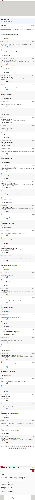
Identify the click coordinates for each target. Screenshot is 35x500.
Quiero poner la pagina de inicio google (8, 363)
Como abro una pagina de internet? (7, 142)
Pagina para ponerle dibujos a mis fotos (8, 355)
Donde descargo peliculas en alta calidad (8, 183)
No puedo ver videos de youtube (6, 68)
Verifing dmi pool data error (6, 346)
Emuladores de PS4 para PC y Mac (6, 487)
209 (13, 448)
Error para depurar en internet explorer (8, 371)
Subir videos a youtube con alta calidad (8, 316)
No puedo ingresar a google (6, 239)
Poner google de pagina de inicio (6, 150)
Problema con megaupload (5, 43)
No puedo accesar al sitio (5, 232)
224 (21, 448)
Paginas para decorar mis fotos (6, 60)
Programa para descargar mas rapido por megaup (10, 34)
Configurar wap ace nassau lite (6, 158)
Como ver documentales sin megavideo (8, 274)
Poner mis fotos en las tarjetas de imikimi (8, 413)
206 (30, 446)
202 (22, 446)
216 (17, 448)
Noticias (2, 469)
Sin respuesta (17, 29)
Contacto (25, 495)
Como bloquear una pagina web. (6, 110)
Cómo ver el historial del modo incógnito (7, 484)
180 (16, 446)
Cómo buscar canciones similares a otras (7, 485)
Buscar (32, 25)
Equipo (10, 495)
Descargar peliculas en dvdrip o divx (7, 307)
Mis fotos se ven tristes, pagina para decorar (9, 387)
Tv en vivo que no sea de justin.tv (6, 207)
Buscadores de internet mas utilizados (7, 119)
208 (11, 448)
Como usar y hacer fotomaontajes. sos (8, 339)
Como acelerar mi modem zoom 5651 (7, 77)
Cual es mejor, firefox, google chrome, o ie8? (9, 430)
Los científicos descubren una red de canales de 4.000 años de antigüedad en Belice (14, 480)
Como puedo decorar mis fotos (6, 134)
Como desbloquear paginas (5, 396)
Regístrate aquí (7, 495)
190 (18, 446)
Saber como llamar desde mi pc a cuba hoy (8, 215)
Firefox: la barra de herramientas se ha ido (8, 438)
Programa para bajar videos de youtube (8, 331)
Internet (7, 17)
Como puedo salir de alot (5, 323)
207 (9, 448)
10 (6, 446)
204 (26, 446)
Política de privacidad (21, 495)
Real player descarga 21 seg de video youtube (9, 167)
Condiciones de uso (14, 495)
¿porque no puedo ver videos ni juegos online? (9, 281)
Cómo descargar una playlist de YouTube (7, 491)
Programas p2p (3, 422)
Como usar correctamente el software (7, 127)
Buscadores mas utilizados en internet (7, 103)
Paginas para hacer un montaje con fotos (8, 380)
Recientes (6, 29)
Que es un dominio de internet (6, 199)
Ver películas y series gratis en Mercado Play (8, 488)
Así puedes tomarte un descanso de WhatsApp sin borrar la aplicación (12, 478)
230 (25, 448)
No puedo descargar (4, 290)
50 (10, 446)
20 (8, 446)
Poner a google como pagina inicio (7, 265)
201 (20, 446)
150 (14, 446)
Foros (4, 17)
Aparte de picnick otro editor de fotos (7, 223)
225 (23, 448)
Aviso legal (28, 495)
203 (24, 446)
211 (15, 448)
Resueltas (29, 29)
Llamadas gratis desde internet (6, 94)
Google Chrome (5, 27)
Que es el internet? (4, 175)
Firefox (2, 27)
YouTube (10, 27)
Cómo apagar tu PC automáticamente (7, 490)
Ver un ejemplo (32, 469)
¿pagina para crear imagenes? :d (6, 298)
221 (19, 448)
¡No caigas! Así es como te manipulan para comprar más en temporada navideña (13, 477)
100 (12, 446)
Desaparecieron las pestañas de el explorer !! (9, 51)
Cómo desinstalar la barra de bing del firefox (9, 248)
